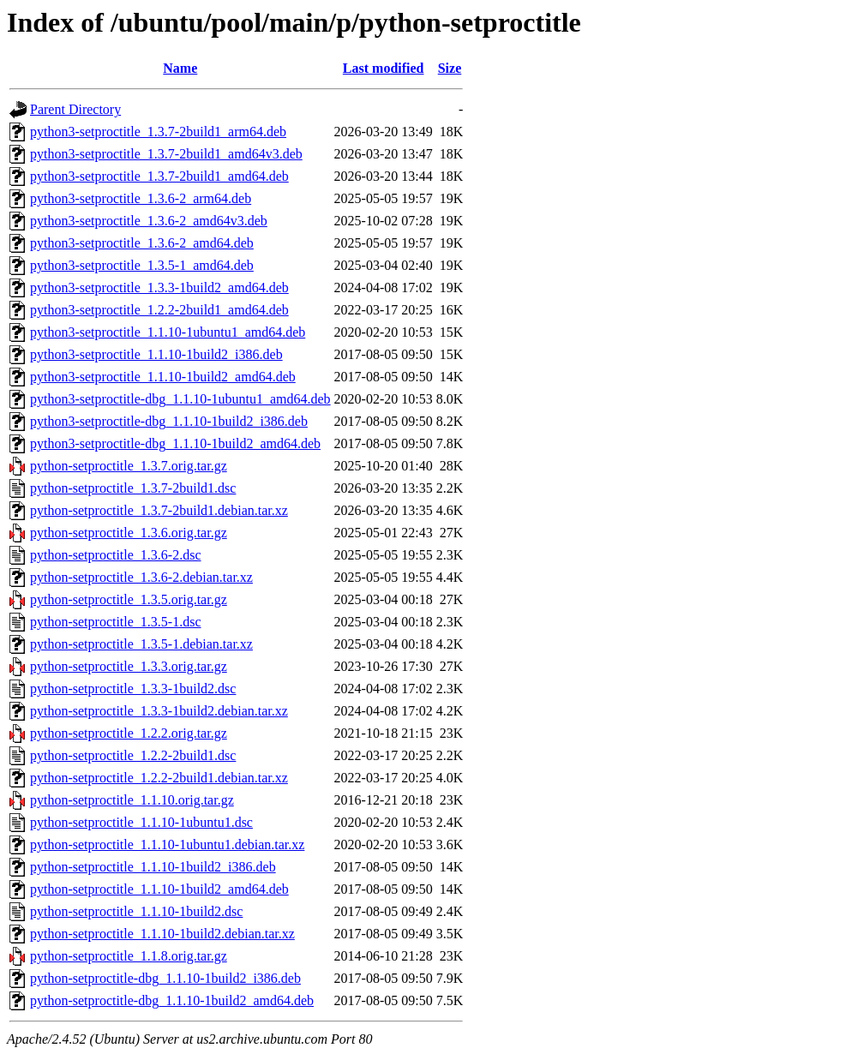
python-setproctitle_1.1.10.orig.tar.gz (132, 800)
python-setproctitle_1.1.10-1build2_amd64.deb (159, 889)
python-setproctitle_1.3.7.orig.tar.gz (128, 465)
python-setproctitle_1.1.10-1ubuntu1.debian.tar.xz (167, 844)
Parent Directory (75, 109)
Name (180, 68)
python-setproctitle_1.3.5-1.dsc (115, 621)
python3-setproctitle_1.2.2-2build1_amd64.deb (159, 309)
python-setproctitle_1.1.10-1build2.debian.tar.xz (162, 933)
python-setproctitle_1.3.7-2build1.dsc (133, 488)
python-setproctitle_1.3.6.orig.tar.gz (128, 532)
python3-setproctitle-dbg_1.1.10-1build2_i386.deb (169, 421)
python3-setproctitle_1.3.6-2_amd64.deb (142, 243)
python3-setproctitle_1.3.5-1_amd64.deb (142, 265)
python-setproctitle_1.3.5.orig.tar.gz (128, 599)
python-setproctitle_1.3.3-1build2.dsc (133, 688)
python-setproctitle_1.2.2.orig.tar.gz (128, 733)
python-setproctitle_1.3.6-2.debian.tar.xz (141, 577)
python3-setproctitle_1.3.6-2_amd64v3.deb (148, 220)
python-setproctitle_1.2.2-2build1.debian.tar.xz (159, 777)
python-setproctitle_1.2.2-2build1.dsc (133, 755)
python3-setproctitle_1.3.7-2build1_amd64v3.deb (166, 154)
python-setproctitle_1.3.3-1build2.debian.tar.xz (159, 711)
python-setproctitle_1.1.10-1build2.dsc (136, 911)
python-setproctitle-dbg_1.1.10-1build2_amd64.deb (172, 1000)
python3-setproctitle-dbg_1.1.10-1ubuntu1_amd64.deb (180, 399)
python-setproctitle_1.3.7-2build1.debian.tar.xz (159, 510)
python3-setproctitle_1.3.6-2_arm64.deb (140, 198)
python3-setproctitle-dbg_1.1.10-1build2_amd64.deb (175, 443)
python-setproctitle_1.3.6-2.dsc (115, 555)
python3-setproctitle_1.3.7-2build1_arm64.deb (158, 131)
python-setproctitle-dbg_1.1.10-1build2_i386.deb (165, 978)
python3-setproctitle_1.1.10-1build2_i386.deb (156, 354)
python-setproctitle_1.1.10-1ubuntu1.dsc (141, 822)
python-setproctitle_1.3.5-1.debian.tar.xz (141, 644)
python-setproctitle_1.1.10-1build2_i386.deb (153, 866)
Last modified (383, 68)
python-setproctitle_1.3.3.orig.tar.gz (128, 666)
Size (450, 68)
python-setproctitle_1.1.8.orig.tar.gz (128, 956)
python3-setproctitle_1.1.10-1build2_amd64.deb (163, 376)
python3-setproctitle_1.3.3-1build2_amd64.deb (159, 287)
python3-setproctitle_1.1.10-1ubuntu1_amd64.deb (167, 332)
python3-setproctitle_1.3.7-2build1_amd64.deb (159, 176)
